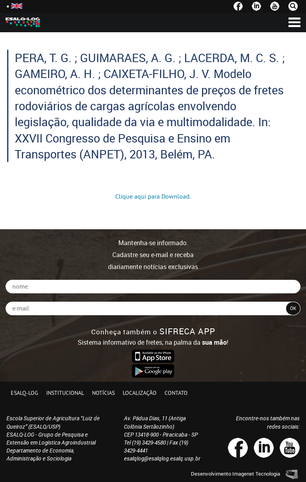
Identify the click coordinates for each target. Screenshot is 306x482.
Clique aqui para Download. (153, 196)
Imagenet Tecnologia (256, 473)
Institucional (65, 392)
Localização (140, 392)
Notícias (103, 392)
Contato (176, 392)
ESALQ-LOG (24, 392)
